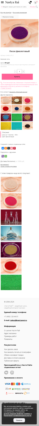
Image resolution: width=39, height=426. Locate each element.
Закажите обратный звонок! (18, 92)
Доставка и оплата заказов (14, 358)
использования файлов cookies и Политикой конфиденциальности (18, 414)
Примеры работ (10, 336)
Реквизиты (8, 339)
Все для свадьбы (6, 12)
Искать (32, 7)
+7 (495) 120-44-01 (6, 88)
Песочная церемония (20, 12)
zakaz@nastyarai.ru (18, 320)
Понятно (19, 420)
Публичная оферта (11, 361)
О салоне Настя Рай (12, 330)
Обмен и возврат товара (13, 355)
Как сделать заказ (11, 349)
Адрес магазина (10, 333)
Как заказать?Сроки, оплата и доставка (9, 165)
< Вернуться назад (7, 17)
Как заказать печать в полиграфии (17, 352)
